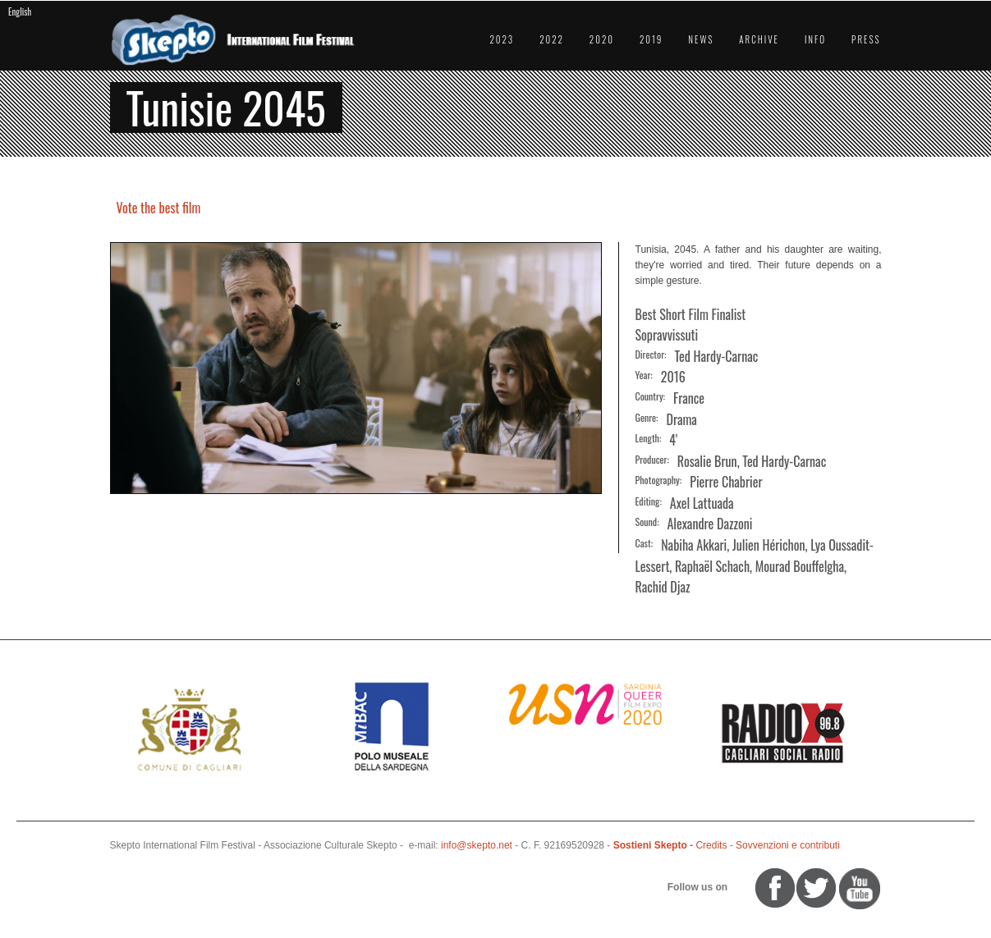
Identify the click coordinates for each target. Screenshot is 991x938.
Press (865, 39)
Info (815, 39)
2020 (602, 39)
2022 (551, 39)
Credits (711, 845)
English (19, 11)
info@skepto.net (476, 845)
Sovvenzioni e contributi (788, 845)
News (700, 39)
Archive (759, 39)
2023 (501, 39)
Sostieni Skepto (650, 845)
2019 (651, 39)
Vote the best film (159, 207)
